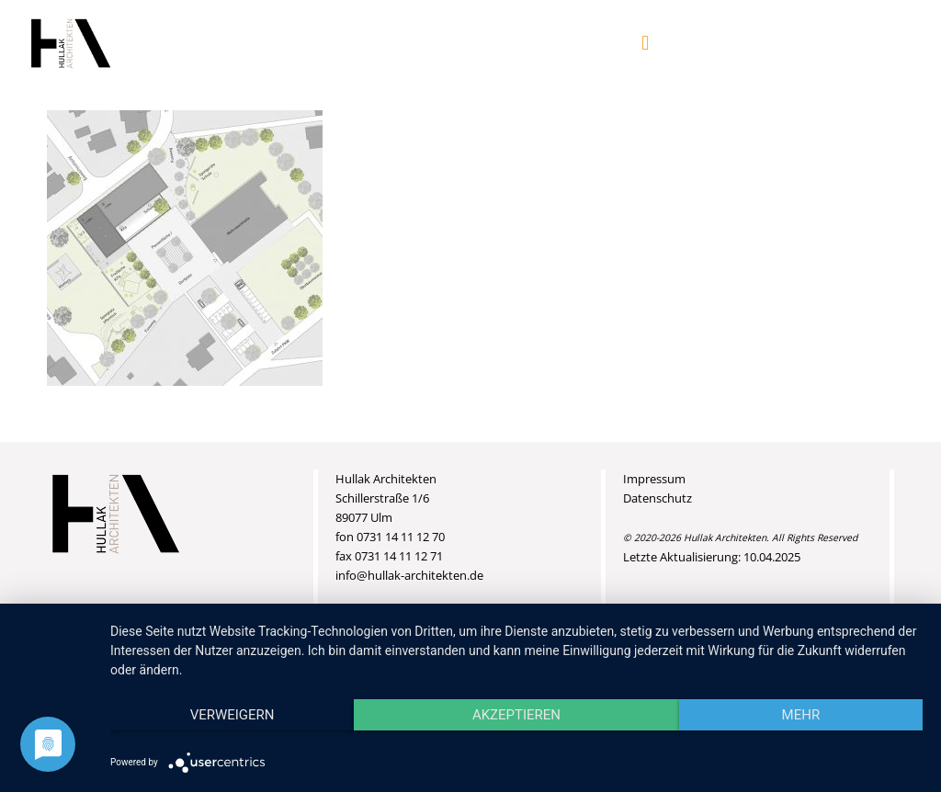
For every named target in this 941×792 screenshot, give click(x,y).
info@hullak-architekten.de (409, 575)
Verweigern (232, 715)
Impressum (654, 478)
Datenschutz (657, 498)
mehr (801, 715)
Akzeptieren (516, 715)
